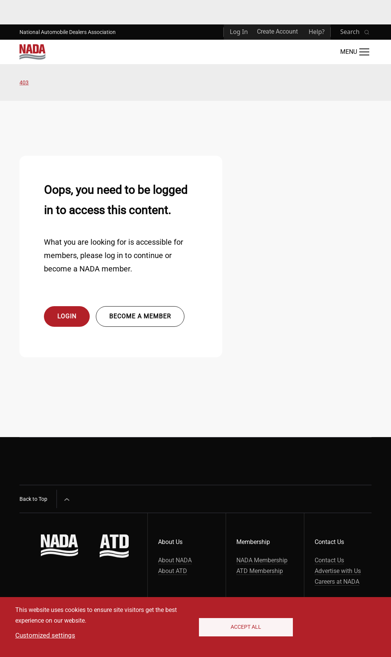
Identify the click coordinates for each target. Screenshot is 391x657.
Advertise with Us (338, 571)
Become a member (140, 316)
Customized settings (45, 635)
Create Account (277, 31)
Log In (239, 31)
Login (66, 316)
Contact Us (329, 560)
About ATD (172, 571)
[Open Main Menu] (355, 52)
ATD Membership (259, 571)
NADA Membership (262, 560)
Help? (317, 31)
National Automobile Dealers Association (67, 32)
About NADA (175, 560)
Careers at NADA (337, 581)
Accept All (246, 627)
